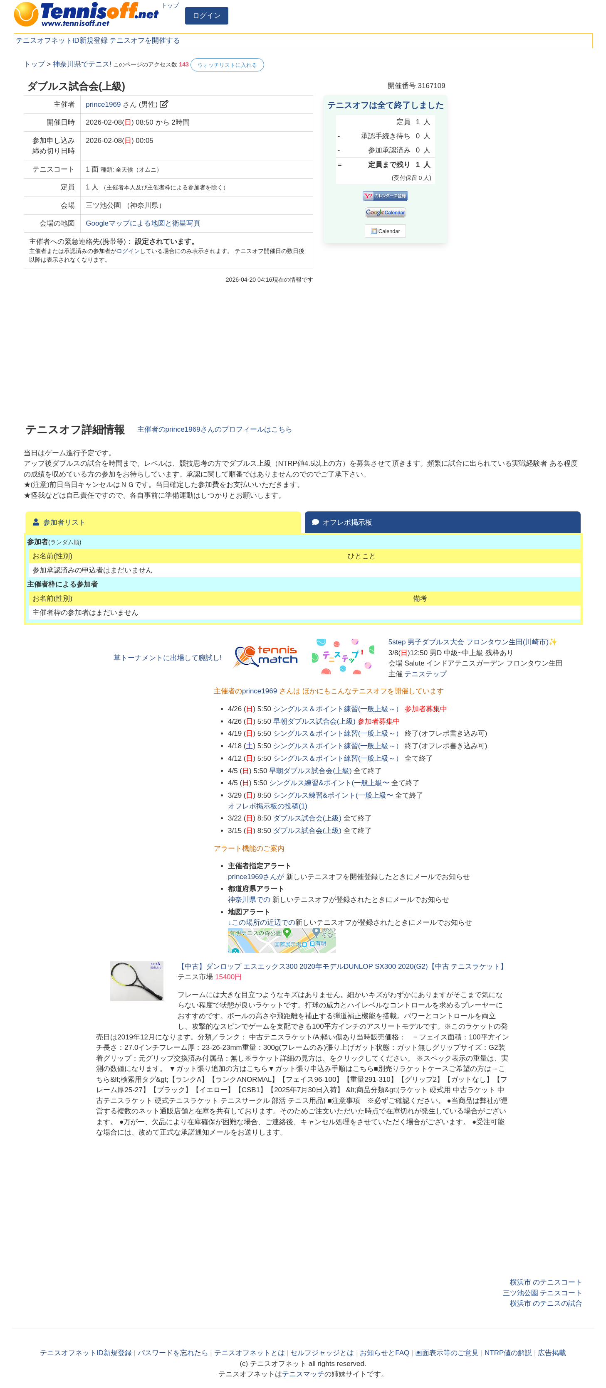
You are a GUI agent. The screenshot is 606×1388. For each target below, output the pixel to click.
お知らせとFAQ (384, 1353)
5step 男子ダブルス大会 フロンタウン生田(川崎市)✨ (472, 642)
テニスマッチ (303, 1374)
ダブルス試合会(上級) (307, 818)
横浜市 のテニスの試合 (546, 1303)
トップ (170, 5)
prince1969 (103, 104)
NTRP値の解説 (508, 1353)
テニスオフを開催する (144, 40)
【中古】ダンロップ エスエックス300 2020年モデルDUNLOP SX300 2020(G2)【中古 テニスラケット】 (342, 966)
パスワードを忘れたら (173, 1353)
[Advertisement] (520, 182)
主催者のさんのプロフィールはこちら (214, 429)
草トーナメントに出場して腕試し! (168, 658)
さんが (257, 877)
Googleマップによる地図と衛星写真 (143, 223)
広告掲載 (552, 1353)
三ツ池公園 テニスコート (543, 1293)
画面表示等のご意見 (447, 1353)
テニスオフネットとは (249, 1353)
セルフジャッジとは (322, 1353)
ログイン (207, 16)
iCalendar (385, 231)
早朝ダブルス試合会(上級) (314, 721)
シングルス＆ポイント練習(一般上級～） (338, 709)
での (250, 900)
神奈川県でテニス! (82, 64)
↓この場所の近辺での (261, 922)
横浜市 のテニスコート (546, 1282)
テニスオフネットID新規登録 (62, 40)
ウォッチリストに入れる (227, 65)
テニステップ (425, 674)
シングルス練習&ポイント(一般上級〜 (329, 783)
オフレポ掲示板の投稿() (267, 806)
